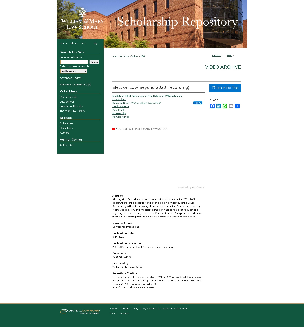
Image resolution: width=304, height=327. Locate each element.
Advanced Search (71, 77)
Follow (198, 103)
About (125, 308)
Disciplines (66, 127)
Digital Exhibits (68, 96)
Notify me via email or (75, 84)
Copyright (124, 313)
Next (229, 55)
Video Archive (223, 67)
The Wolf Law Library (72, 110)
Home (114, 56)
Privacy (113, 313)
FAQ (136, 308)
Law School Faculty (71, 106)
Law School (67, 101)
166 (143, 56)
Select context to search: (74, 66)
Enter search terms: (71, 57)
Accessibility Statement (174, 308)
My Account (149, 308)
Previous (216, 55)
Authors (64, 132)
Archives (124, 56)
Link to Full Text (225, 88)
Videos (134, 56)
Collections (66, 123)
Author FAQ (67, 145)
